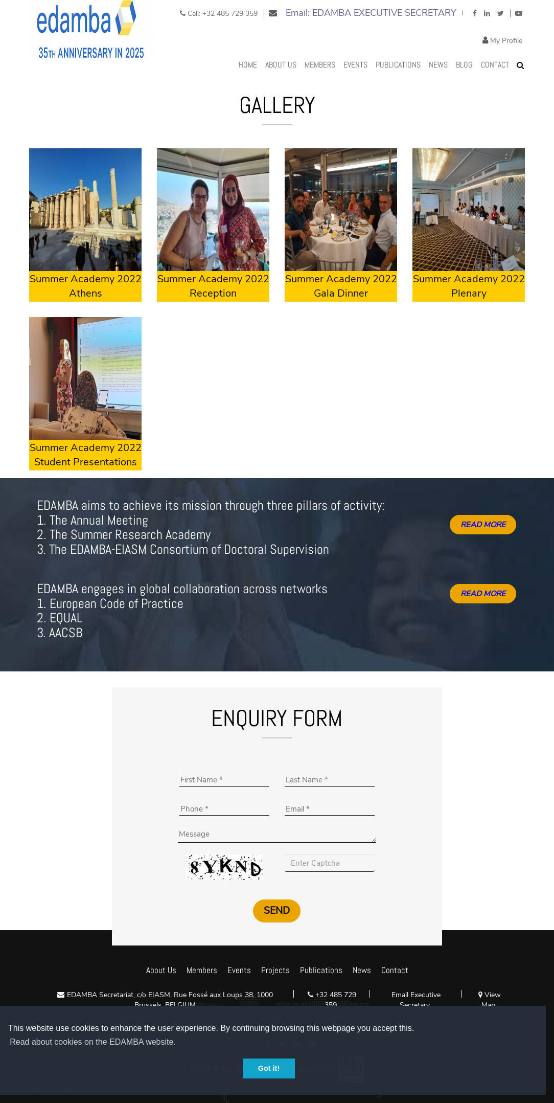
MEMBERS (320, 65)
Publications (398, 65)
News (438, 65)
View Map (489, 1000)
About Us (280, 65)
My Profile (505, 41)
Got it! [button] (269, 1068)
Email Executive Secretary (416, 1000)
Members (202, 970)
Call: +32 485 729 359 (219, 13)
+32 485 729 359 (334, 1000)
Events (355, 65)
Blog (464, 65)
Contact (495, 65)
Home (248, 65)
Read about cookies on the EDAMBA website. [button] (93, 1042)
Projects (275, 970)
